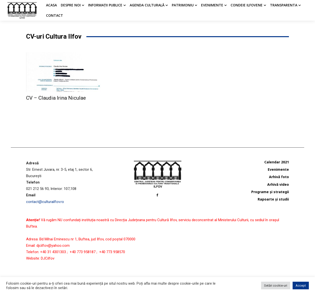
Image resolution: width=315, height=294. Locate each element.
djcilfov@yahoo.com (53, 245)
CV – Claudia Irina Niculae (56, 98)
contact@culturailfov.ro (45, 202)
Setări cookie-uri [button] (275, 285)
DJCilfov (47, 258)
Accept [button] (301, 285)
